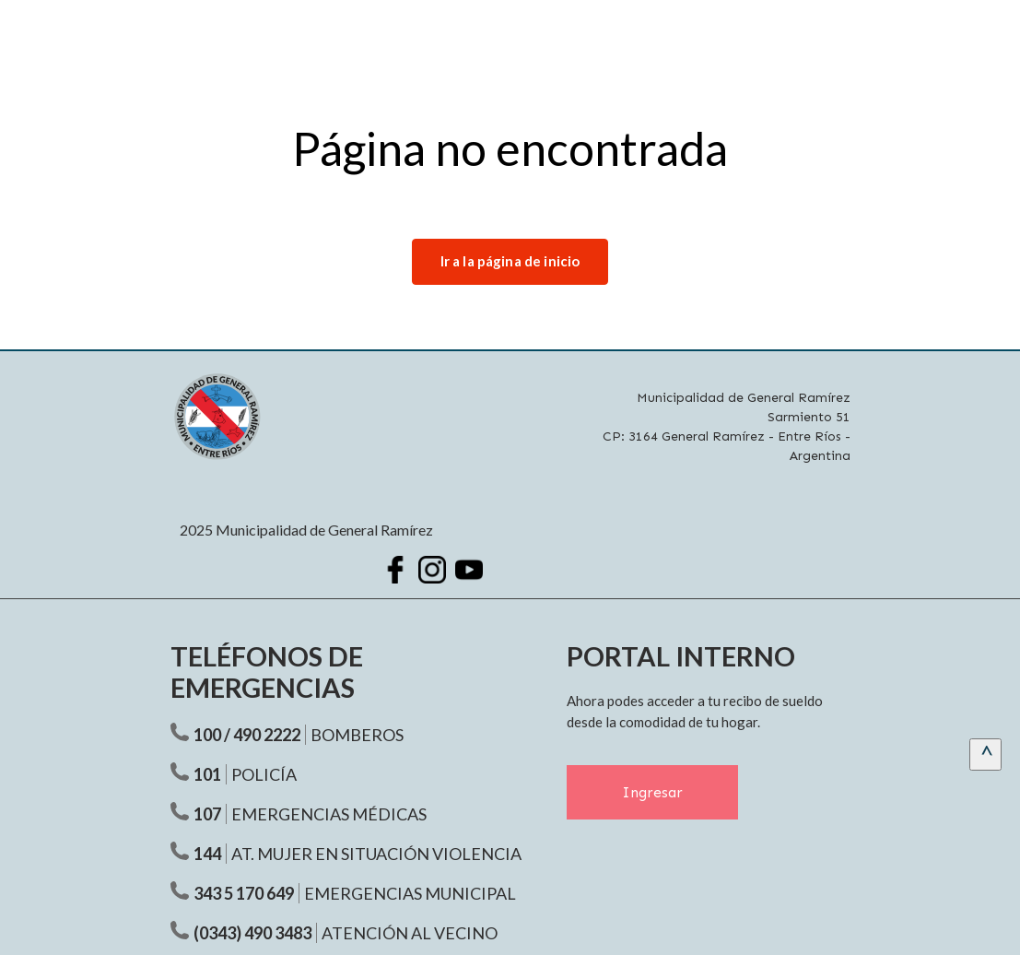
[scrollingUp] (985, 754)
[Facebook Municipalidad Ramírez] (395, 570)
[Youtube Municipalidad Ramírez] (469, 570)
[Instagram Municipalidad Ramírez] (432, 570)
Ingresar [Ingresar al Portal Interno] (652, 792)
